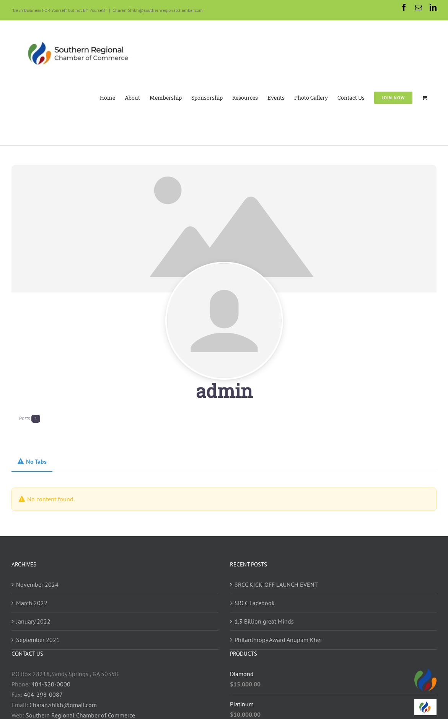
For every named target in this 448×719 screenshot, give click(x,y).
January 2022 (33, 621)
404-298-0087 (43, 694)
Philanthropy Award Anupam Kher (278, 639)
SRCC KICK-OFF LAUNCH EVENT (276, 584)
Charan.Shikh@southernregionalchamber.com (157, 10)
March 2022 (31, 603)
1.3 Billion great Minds (264, 621)
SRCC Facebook (255, 603)
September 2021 (38, 639)
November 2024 (37, 584)
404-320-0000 (50, 684)
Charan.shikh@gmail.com (63, 705)
